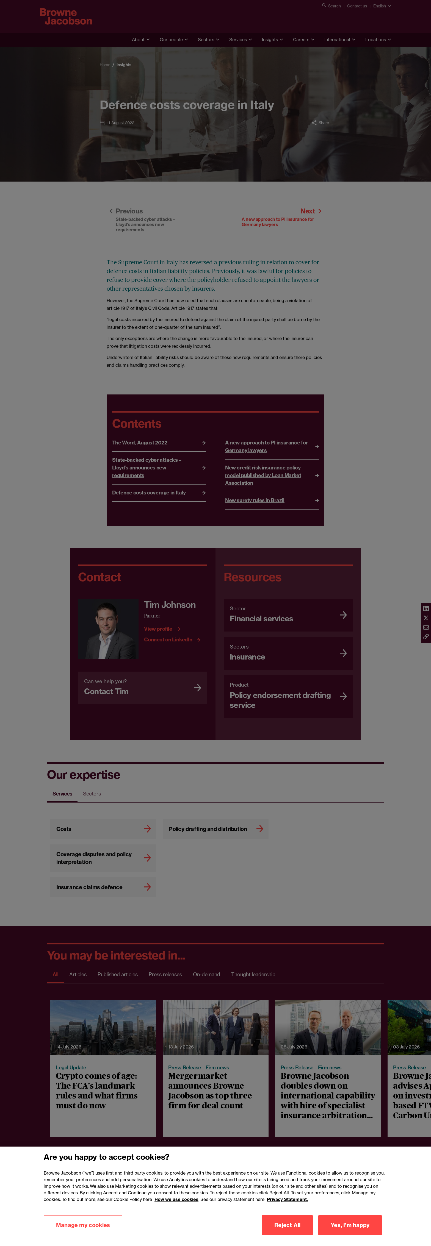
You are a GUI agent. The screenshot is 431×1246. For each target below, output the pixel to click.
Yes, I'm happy (350, 1233)
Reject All (287, 1233)
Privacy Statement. (287, 1208)
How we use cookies (176, 1208)
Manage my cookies (83, 1233)
